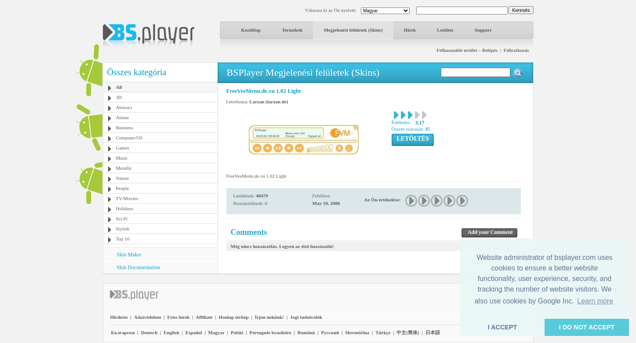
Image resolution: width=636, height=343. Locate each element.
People (122, 188)
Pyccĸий (330, 332)
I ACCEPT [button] (502, 327)
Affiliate (204, 317)
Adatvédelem (147, 317)
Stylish (123, 228)
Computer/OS (129, 137)
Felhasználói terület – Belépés (467, 50)
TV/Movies (127, 198)
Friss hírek (178, 317)
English (171, 332)
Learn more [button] (595, 301)
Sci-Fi (122, 218)
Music (122, 158)
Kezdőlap (251, 30)
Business (124, 127)
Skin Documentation (138, 267)
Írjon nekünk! (269, 317)
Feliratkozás (516, 50)
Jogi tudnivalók (306, 317)
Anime (122, 117)
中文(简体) (407, 332)
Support (482, 30)
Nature (122, 178)
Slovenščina (357, 332)
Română (306, 332)
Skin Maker (129, 255)
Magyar (216, 332)
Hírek (410, 30)
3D (119, 97)
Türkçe (382, 332)
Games (123, 147)
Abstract (124, 107)
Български (123, 332)
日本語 (432, 332)
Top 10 (123, 238)
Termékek (292, 30)
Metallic (124, 168)
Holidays (125, 208)
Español (193, 332)
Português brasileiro (270, 332)
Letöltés (445, 30)
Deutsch (149, 332)
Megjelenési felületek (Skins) (352, 30)
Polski (237, 332)
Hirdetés (119, 317)
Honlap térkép (234, 317)
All (119, 87)
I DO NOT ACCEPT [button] (587, 327)
